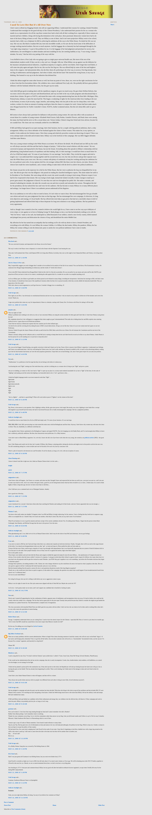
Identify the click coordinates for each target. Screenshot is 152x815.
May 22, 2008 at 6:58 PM (17, 453)
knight (10, 465)
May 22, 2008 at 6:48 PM (17, 412)
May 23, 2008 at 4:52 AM (17, 612)
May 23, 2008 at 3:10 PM (17, 749)
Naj (9, 359)
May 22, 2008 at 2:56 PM (17, 258)
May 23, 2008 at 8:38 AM (17, 648)
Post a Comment (9, 802)
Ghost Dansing (12, 458)
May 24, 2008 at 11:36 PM (18, 797)
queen (10, 470)
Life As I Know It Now (15, 262)
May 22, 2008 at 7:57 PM (17, 506)
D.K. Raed (11, 754)
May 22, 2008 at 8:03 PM (17, 526)
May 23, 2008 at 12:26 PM (18, 738)
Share (112, 24)
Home (54, 805)
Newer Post (7, 805)
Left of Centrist (37, 626)
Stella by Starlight (13, 417)
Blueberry (11, 653)
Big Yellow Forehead (14, 633)
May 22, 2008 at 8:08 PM (17, 536)
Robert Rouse (12, 617)
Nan (9, 595)
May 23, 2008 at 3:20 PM (17, 772)
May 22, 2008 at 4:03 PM (17, 354)
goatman (10, 709)
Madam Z (11, 511)
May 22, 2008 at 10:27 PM (18, 590)
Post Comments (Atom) (18, 809)
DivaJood (11, 241)
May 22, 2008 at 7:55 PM (17, 496)
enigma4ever (12, 477)
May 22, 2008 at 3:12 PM (17, 339)
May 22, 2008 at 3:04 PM (17, 288)
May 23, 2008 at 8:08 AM (17, 629)
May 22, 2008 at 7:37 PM (17, 472)
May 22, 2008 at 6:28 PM (17, 399)
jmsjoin (10, 310)
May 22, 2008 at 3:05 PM (17, 305)
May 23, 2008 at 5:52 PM (17, 783)
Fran (9, 541)
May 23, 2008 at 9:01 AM (17, 682)
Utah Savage (76, 7)
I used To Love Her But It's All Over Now (30, 25)
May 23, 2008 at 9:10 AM (17, 704)
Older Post (101, 805)
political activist (89, 437)
